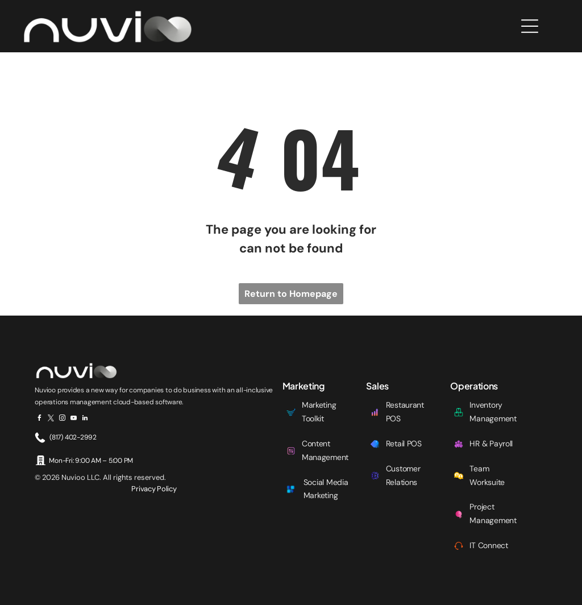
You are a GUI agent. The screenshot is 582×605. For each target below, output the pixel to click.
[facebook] (39, 419)
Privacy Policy (153, 489)
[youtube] (73, 419)
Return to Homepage (291, 294)
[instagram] (62, 419)
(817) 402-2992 (73, 437)
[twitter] (51, 419)
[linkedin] (85, 419)
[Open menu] (529, 26)
